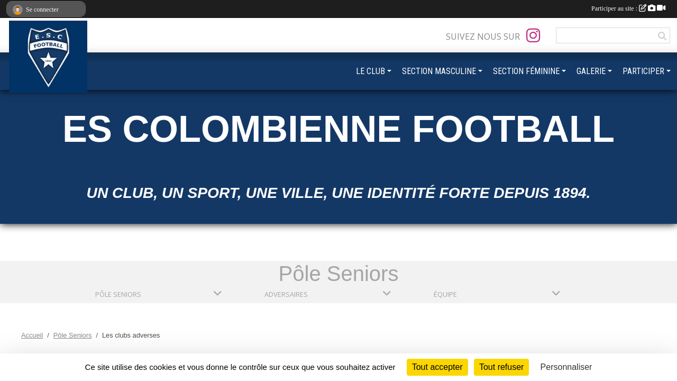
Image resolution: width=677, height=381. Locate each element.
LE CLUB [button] (370, 71)
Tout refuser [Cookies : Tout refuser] (501, 366)
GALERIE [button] (591, 71)
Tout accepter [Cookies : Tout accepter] (437, 366)
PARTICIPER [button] (643, 71)
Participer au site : (628, 8)
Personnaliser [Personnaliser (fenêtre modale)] (566, 366)
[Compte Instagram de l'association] (533, 35)
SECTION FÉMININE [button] (526, 71)
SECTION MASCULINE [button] (439, 71)
